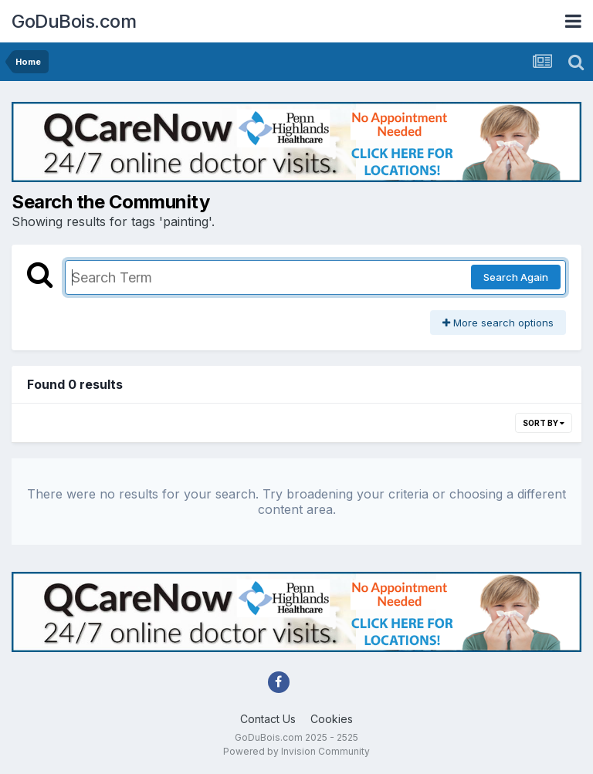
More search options (498, 322)
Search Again (515, 277)
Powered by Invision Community (296, 751)
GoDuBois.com (74, 21)
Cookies (331, 718)
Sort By (543, 423)
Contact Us (268, 718)
